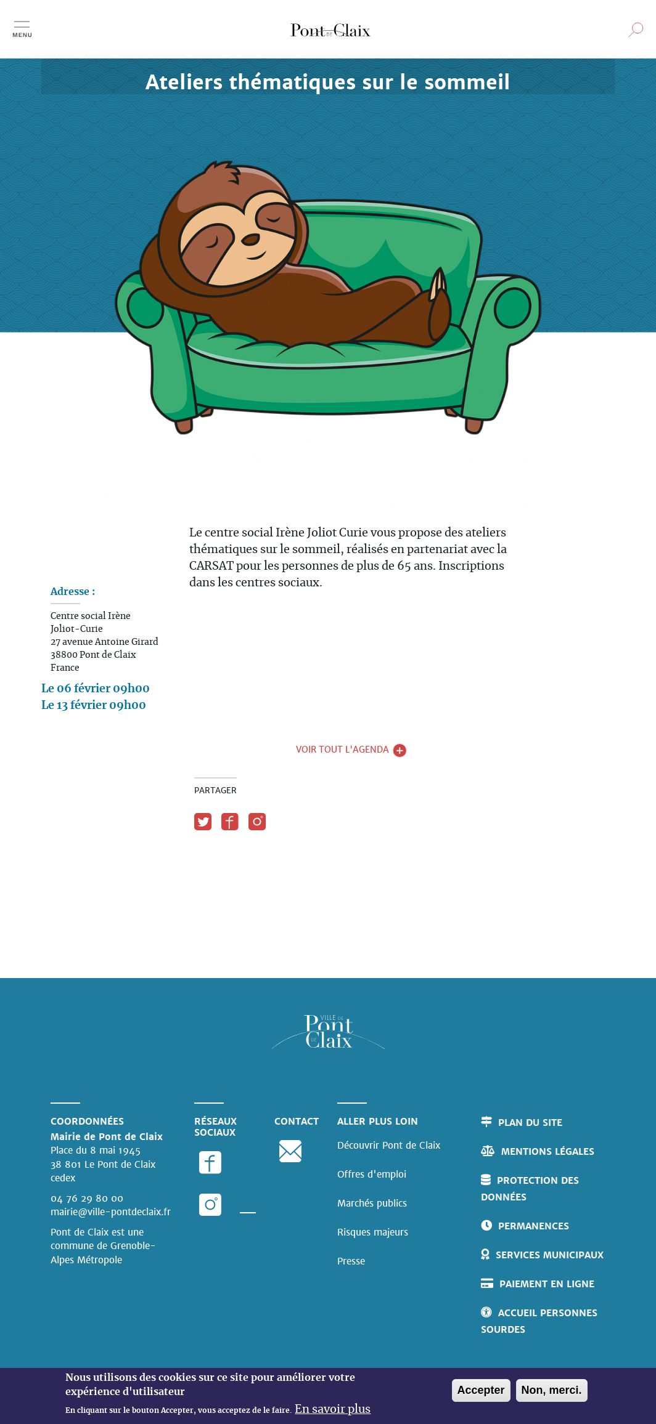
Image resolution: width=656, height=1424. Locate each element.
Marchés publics (372, 1203)
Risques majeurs (372, 1232)
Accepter (481, 1391)
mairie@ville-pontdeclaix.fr (111, 1212)
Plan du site (530, 1122)
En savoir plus (333, 1410)
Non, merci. (552, 1391)
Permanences (533, 1226)
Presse (351, 1261)
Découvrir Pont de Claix (388, 1145)
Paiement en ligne (546, 1284)
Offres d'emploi (371, 1174)
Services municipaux (550, 1255)
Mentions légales (547, 1151)
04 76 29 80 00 (87, 1198)
